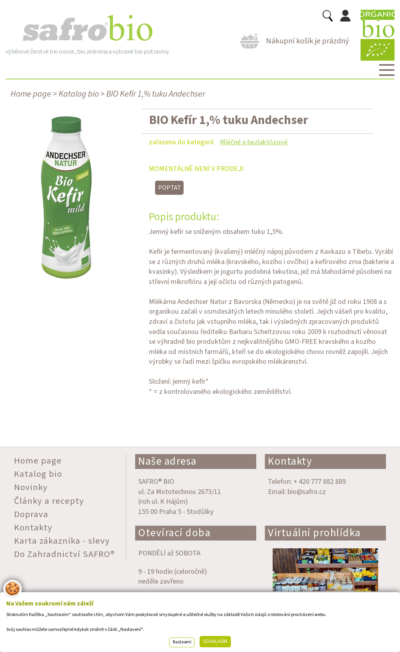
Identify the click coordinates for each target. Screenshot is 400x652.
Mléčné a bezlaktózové (254, 142)
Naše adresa (167, 461)
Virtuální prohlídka (314, 533)
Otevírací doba (174, 533)
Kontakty (290, 461)
